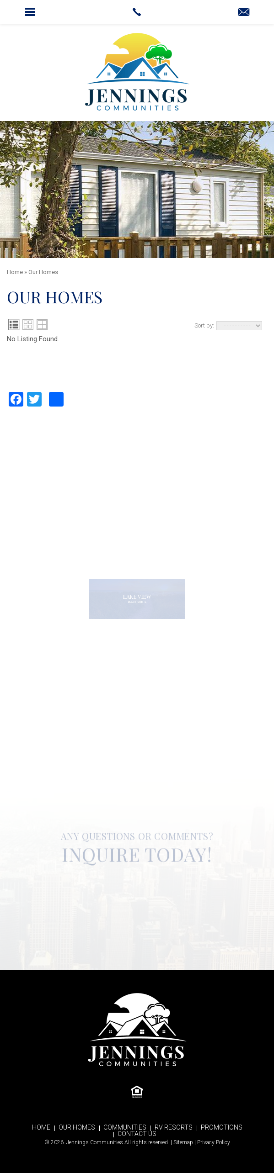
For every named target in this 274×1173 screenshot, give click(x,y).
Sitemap (183, 1142)
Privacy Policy (213, 1142)
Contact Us (137, 1133)
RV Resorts (174, 1127)
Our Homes (77, 1127)
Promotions (221, 1127)
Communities (124, 1127)
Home (41, 1127)
